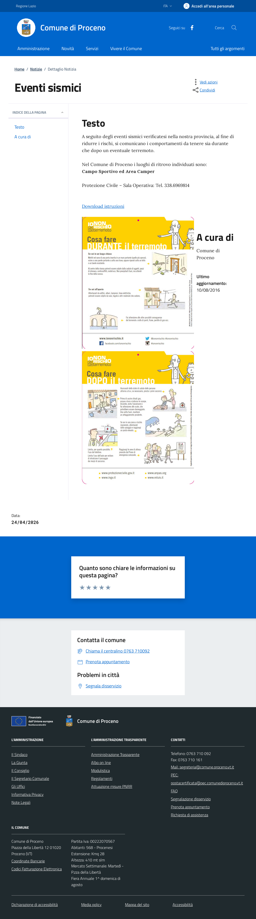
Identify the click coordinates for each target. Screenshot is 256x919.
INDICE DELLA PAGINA (38, 112)
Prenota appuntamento (190, 807)
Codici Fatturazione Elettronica (36, 869)
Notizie (36, 69)
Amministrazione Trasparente (115, 754)
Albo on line (101, 762)
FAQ (174, 791)
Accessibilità (183, 905)
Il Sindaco (19, 754)
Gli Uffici (18, 786)
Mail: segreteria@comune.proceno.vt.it (202, 767)
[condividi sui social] (203, 90)
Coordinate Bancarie (28, 861)
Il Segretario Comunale (30, 778)
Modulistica (100, 770)
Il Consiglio (20, 770)
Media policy (91, 905)
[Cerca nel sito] (234, 28)
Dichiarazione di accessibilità (34, 905)
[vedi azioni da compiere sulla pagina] (205, 82)
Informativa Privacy (27, 794)
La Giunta (19, 762)
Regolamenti (101, 778)
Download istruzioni (103, 206)
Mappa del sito (137, 905)
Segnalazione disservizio (191, 799)
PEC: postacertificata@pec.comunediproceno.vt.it (207, 779)
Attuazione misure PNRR (111, 786)
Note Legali (20, 802)
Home (19, 69)
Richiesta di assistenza (189, 815)
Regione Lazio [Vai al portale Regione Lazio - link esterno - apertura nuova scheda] (26, 5)
